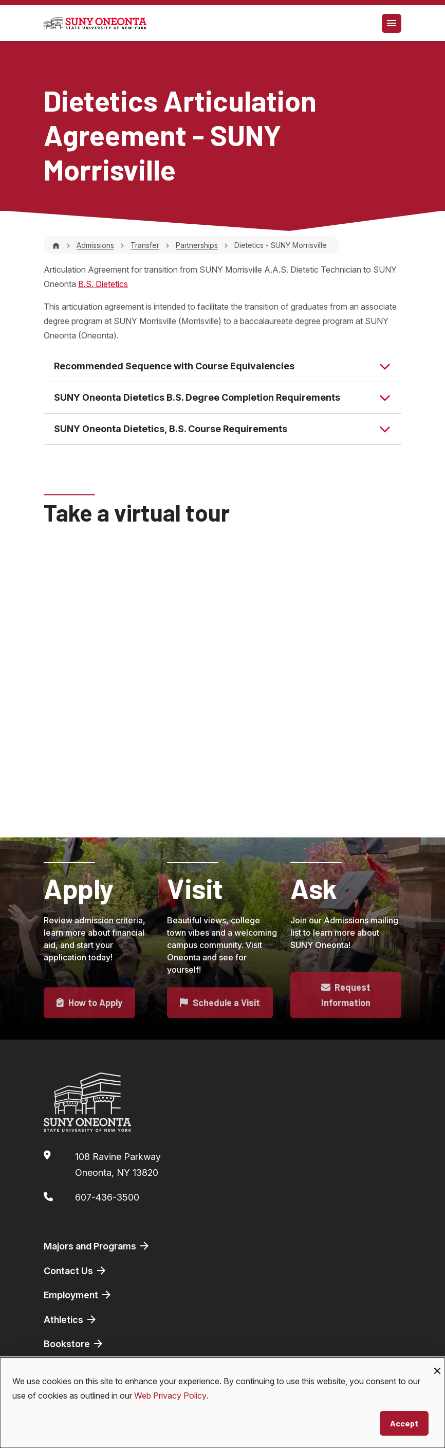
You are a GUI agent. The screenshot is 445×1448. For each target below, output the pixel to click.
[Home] (56, 245)
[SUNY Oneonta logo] (95, 23)
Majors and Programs (97, 1246)
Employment (78, 1295)
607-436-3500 (107, 1197)
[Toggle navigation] (391, 23)
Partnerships (197, 245)
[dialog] (222, 1402)
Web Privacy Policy (170, 1395)
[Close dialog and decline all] (437, 1363)
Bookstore (74, 1343)
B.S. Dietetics (103, 284)
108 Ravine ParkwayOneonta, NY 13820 (118, 1164)
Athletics (71, 1319)
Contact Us (75, 1270)
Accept (404, 1423)
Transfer (145, 245)
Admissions (95, 245)
